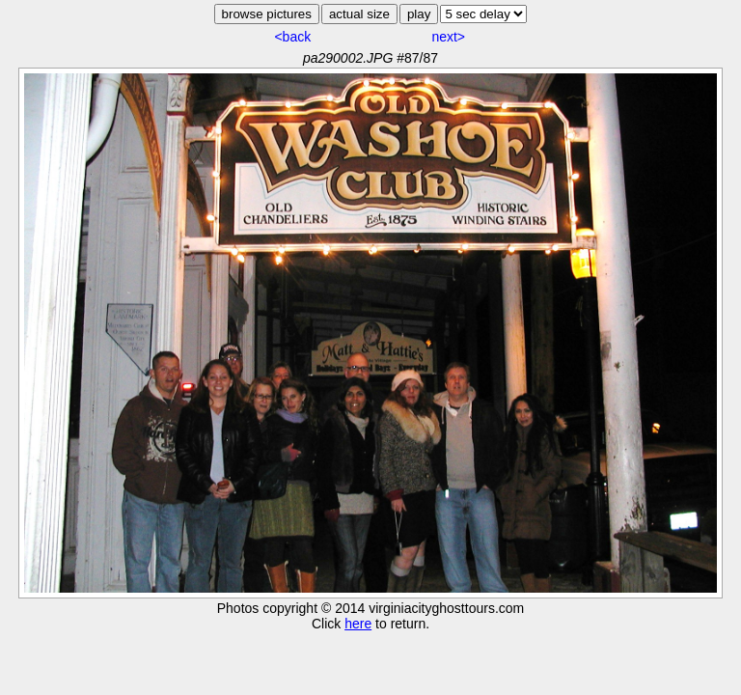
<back (292, 36)
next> (448, 36)
